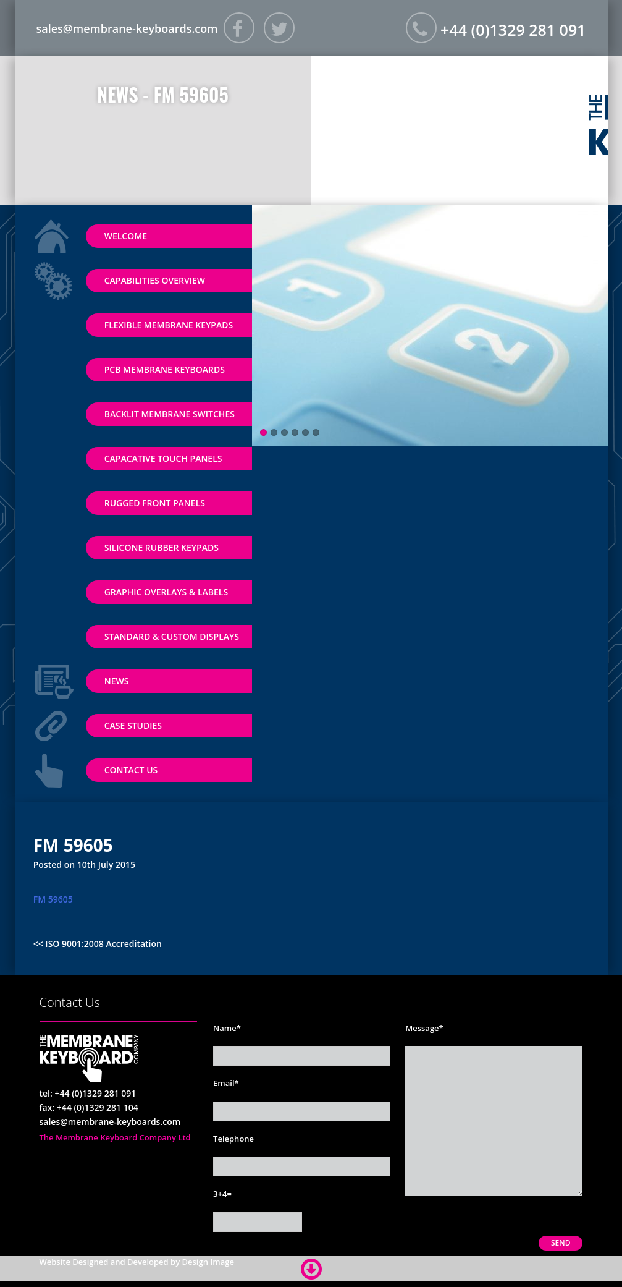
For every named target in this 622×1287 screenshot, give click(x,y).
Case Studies (133, 725)
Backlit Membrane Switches (169, 414)
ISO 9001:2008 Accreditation (103, 943)
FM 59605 (53, 899)
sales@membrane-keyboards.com (127, 28)
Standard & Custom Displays (171, 636)
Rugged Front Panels (154, 503)
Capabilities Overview (154, 280)
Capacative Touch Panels (163, 458)
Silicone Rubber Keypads (161, 547)
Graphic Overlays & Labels (166, 592)
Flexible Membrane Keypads (168, 325)
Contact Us (131, 770)
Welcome (125, 236)
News (116, 681)
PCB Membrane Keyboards (164, 369)
